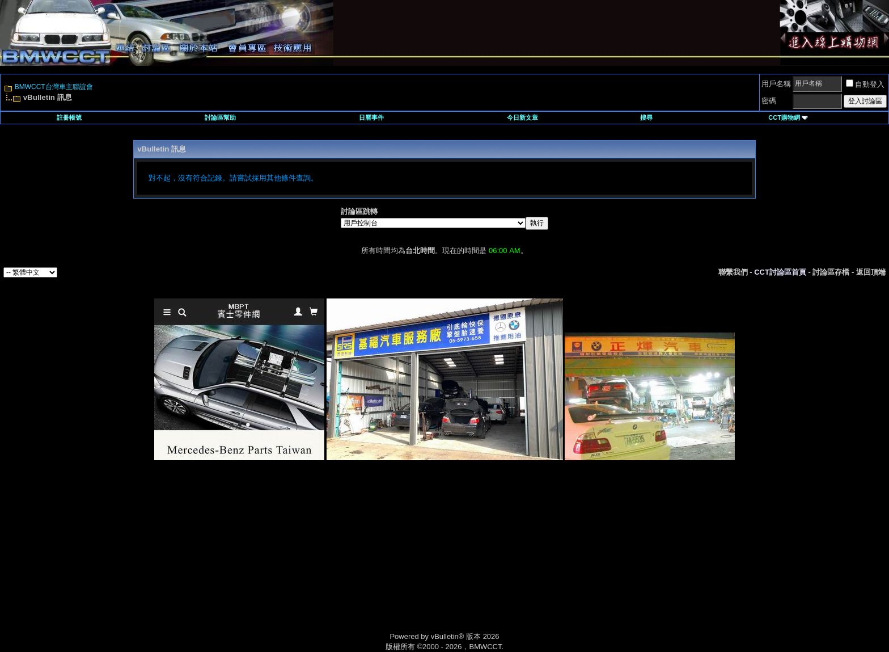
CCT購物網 (788, 117)
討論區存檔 (830, 272)
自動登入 (865, 84)
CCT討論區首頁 (780, 272)
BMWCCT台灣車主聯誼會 (54, 87)
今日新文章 (522, 117)
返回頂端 (871, 272)
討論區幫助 (220, 117)
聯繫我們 (733, 272)
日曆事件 (371, 117)
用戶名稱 (776, 83)
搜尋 (646, 117)
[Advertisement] (348, 559)
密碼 (768, 100)
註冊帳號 (69, 117)
